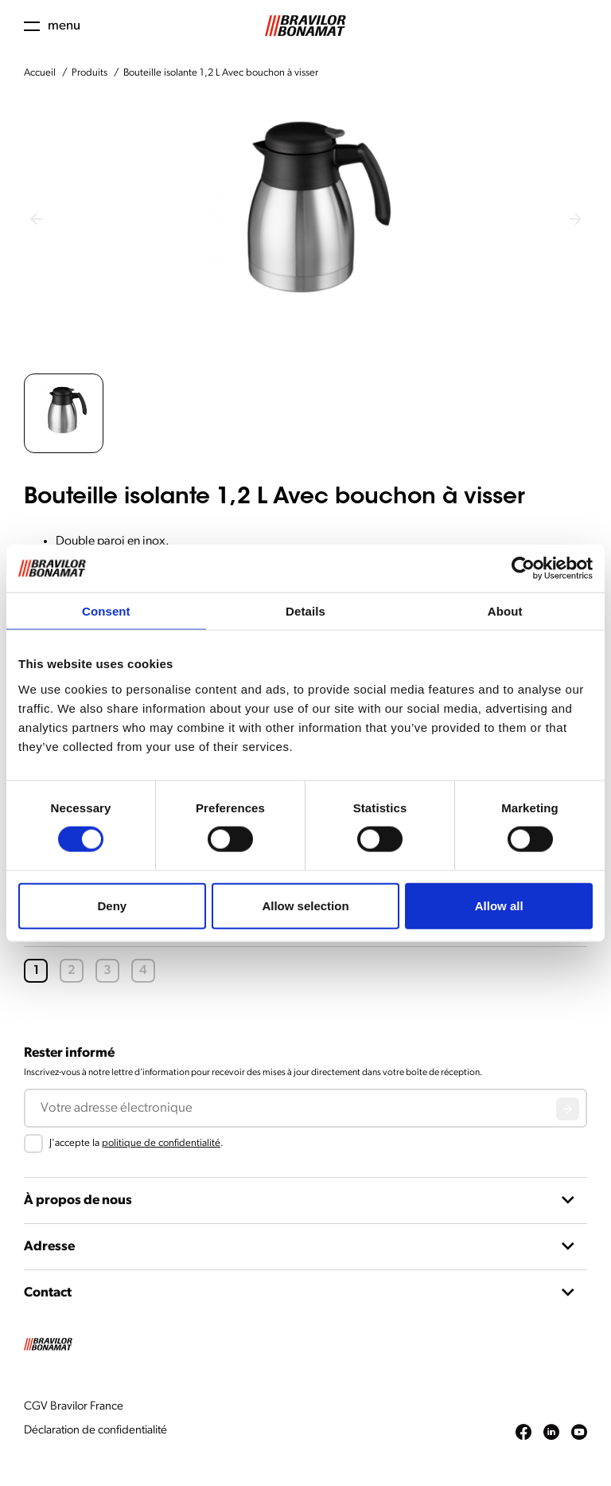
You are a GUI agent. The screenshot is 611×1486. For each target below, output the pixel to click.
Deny (111, 905)
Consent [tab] (106, 611)
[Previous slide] (36, 219)
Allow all (499, 905)
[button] (63, 413)
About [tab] (505, 611)
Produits (89, 73)
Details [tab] (305, 611)
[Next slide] (575, 219)
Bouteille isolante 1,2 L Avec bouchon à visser (220, 73)
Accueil (40, 73)
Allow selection (305, 905)
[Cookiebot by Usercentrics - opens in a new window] (523, 569)
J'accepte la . (136, 1143)
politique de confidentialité (161, 1143)
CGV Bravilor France (73, 1407)
